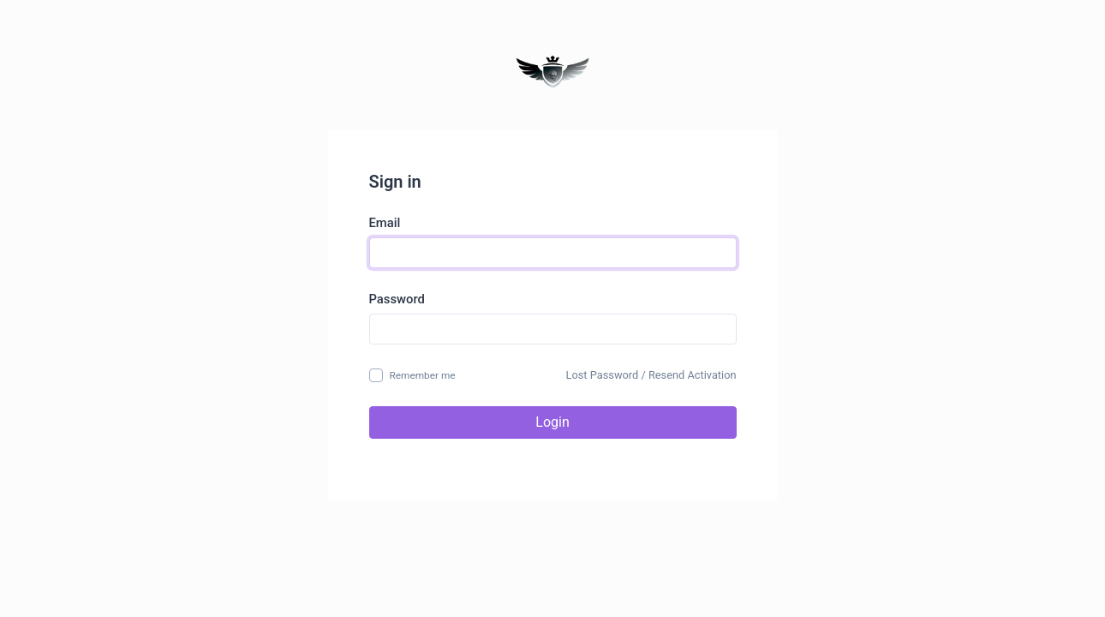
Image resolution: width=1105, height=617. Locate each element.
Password (397, 299)
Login (552, 422)
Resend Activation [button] (692, 374)
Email (385, 223)
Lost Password (602, 374)
